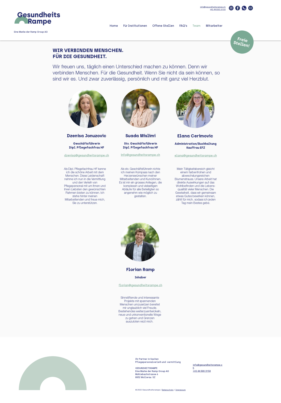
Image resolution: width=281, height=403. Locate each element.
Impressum (180, 390)
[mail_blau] (250, 8)
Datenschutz (167, 390)
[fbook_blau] (237, 8)
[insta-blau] (231, 8)
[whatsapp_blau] (244, 8)
